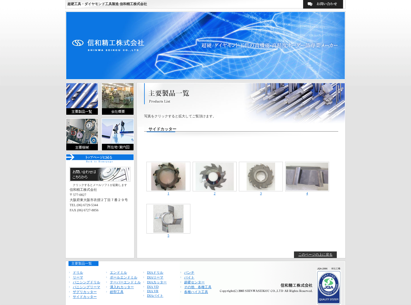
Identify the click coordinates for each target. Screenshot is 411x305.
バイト (189, 277)
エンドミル (118, 273)
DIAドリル (155, 273)
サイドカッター (85, 297)
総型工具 (117, 292)
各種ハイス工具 (196, 292)
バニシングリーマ (86, 287)
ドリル (78, 273)
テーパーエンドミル (125, 282)
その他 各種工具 (197, 287)
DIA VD (153, 287)
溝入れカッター (122, 287)
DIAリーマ (155, 277)
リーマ (78, 277)
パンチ (189, 273)
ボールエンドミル (123, 277)
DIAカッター (157, 282)
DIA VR (152, 291)
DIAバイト (155, 296)
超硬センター (194, 282)
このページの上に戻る (315, 255)
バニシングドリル (86, 282)
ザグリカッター (85, 292)
